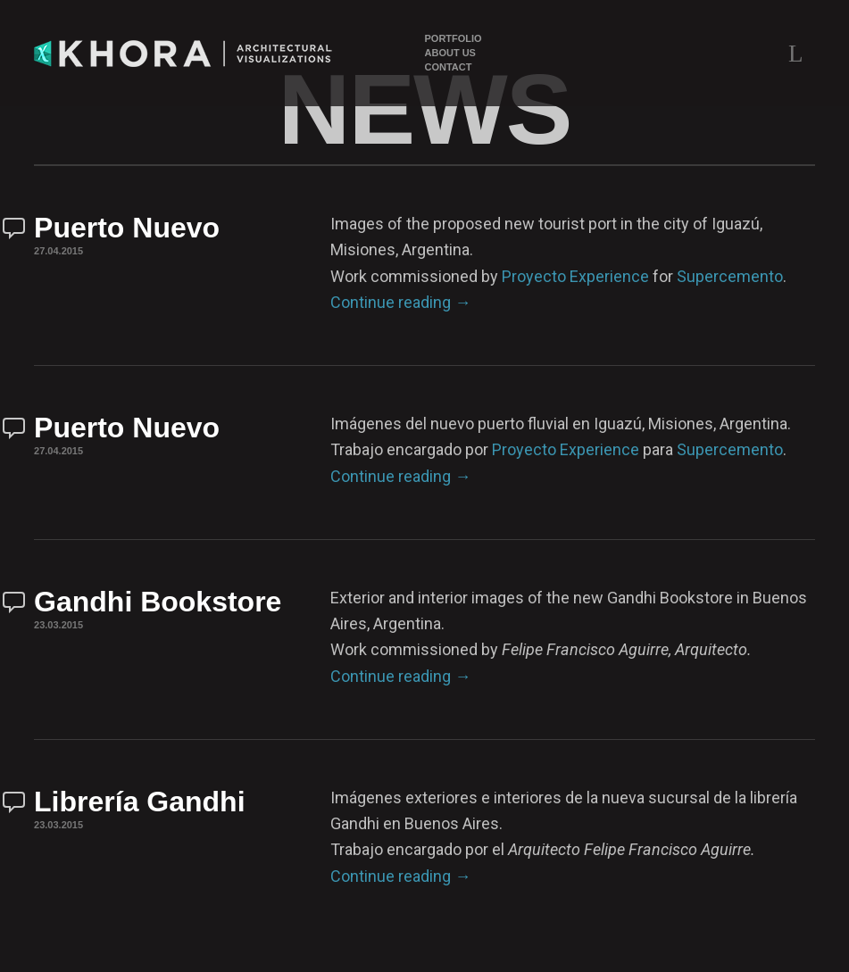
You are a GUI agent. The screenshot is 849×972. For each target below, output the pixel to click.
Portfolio (453, 39)
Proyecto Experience (575, 276)
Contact (448, 67)
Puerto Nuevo (127, 228)
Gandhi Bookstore (157, 602)
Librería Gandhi (139, 801)
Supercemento (730, 276)
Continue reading (400, 302)
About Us (450, 53)
